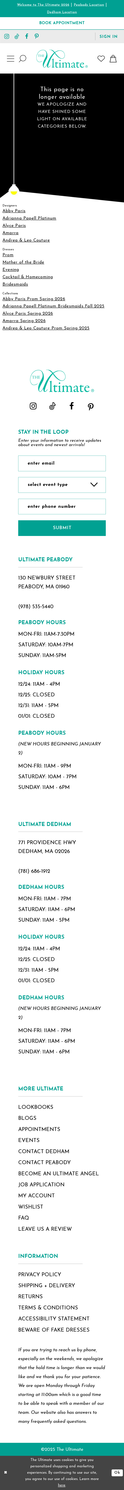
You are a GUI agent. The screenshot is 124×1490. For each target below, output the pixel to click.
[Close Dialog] (5, 1473)
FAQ (23, 1218)
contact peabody (44, 1162)
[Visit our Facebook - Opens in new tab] (27, 36)
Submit (62, 528)
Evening (10, 270)
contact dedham (43, 1151)
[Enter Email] (62, 463)
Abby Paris (13, 211)
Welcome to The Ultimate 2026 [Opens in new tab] (43, 5)
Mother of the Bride (23, 262)
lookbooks (35, 1107)
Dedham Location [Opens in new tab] (62, 12)
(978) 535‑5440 (36, 607)
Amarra (10, 233)
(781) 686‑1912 (34, 871)
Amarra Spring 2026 (24, 321)
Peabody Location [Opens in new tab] (89, 5)
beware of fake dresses (54, 1330)
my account (36, 1196)
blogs (27, 1118)
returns (30, 1297)
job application (41, 1185)
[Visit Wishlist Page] (101, 59)
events (29, 1140)
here (61, 1485)
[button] (108, 36)
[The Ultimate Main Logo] (62, 59)
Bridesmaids (15, 284)
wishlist (30, 1207)
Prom (8, 255)
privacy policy (39, 1275)
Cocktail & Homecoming (27, 277)
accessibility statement (54, 1319)
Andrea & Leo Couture (26, 240)
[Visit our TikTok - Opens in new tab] (17, 36)
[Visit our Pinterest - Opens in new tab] (37, 36)
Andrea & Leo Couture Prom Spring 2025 (46, 328)
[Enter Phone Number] (62, 506)
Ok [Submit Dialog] (117, 1473)
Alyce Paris (14, 226)
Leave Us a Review (45, 1229)
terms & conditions (48, 1308)
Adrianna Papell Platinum (29, 218)
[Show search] (23, 59)
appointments (39, 1129)
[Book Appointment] (62, 23)
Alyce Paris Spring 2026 (27, 314)
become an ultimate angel (58, 1174)
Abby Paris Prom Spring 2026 (33, 299)
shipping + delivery (46, 1286)
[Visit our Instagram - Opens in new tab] (7, 36)
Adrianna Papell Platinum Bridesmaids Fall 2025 (53, 306)
